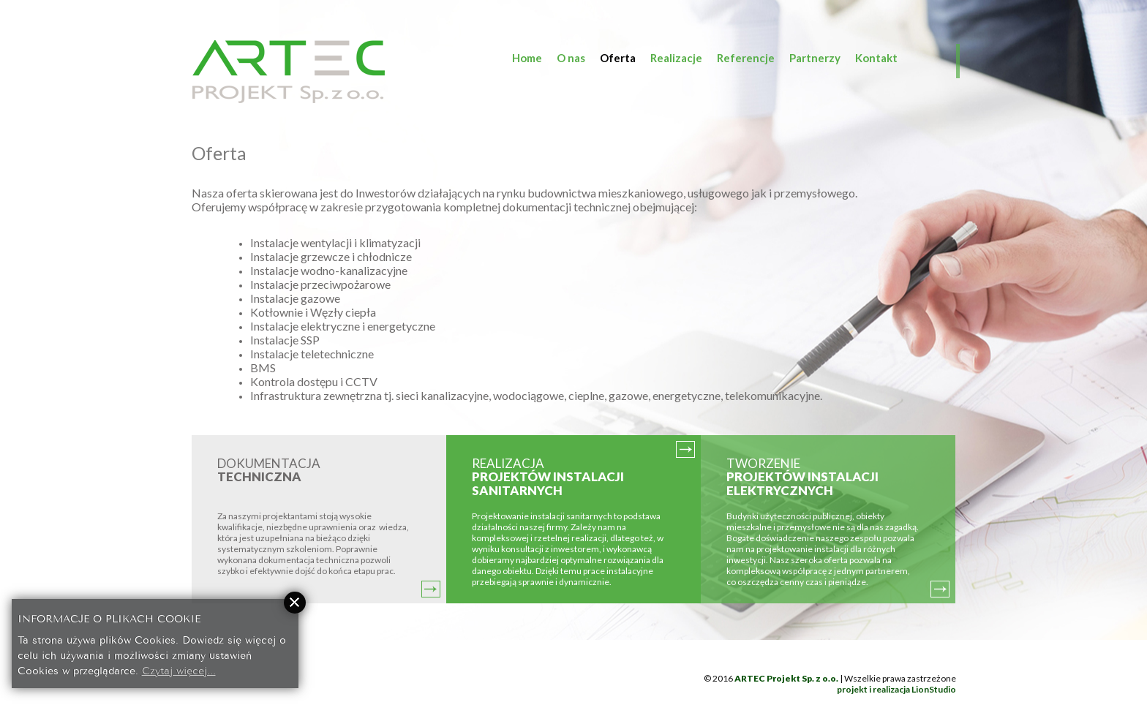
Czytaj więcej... (179, 669)
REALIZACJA (548, 477)
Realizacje (676, 57)
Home (527, 57)
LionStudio (933, 689)
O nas (571, 57)
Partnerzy (814, 57)
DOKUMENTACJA (268, 470)
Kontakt (876, 57)
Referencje (746, 57)
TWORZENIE (802, 477)
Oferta (618, 57)
